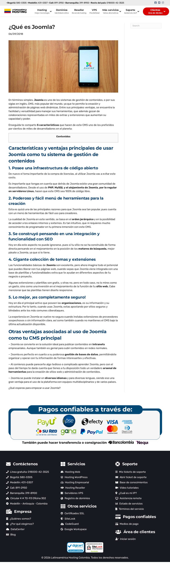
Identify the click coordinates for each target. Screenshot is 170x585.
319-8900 (84, 3)
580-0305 (21, 3)
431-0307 (43, 3)
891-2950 (59, 3)
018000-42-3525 (115, 3)
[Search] (145, 25)
